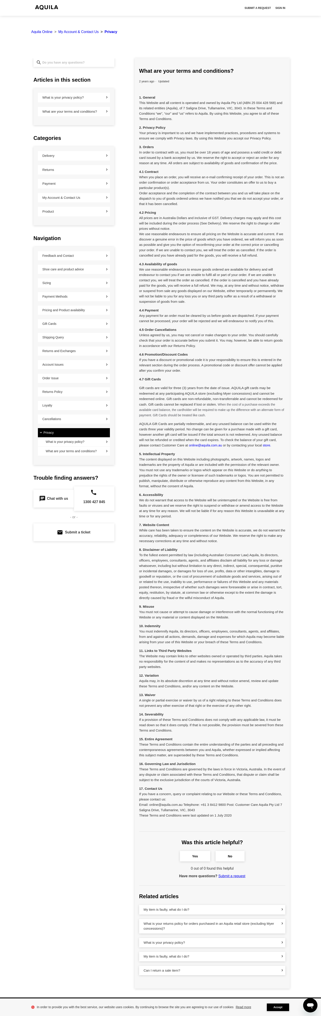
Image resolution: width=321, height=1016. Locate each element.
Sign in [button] (280, 8)
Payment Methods (55, 296)
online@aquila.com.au (205, 445)
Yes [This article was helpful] (195, 856)
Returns (48, 170)
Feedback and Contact (58, 255)
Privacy (111, 32)
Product (48, 211)
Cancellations (51, 419)
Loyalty (47, 405)
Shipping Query (53, 337)
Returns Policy (52, 392)
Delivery (48, 156)
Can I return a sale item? (162, 970)
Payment (49, 183)
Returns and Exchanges (59, 351)
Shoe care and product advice (63, 269)
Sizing (46, 283)
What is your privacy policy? (63, 97)
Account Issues (53, 364)
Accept (278, 1007)
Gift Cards (49, 324)
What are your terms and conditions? (69, 111)
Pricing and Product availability (63, 310)
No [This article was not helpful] (230, 856)
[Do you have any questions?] (73, 62)
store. (267, 445)
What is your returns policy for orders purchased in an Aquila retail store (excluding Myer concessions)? (209, 926)
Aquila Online (41, 32)
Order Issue (50, 378)
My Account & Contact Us (78, 32)
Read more (243, 1007)
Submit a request (258, 8)
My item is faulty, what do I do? (166, 909)
